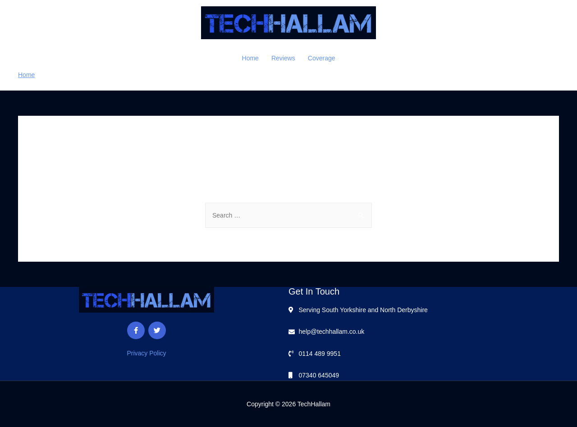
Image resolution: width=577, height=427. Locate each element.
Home (250, 58)
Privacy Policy (146, 353)
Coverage (321, 58)
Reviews (283, 58)
